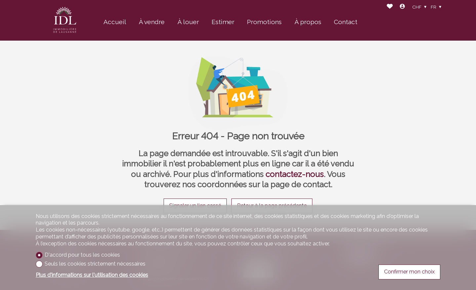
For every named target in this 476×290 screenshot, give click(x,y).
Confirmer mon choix (409, 272)
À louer (188, 21)
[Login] (402, 7)
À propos (308, 21)
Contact (345, 21)
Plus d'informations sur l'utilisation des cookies (92, 275)
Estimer (223, 21)
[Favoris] (390, 7)
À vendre (152, 21)
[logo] (65, 20)
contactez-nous (294, 174)
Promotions (264, 21)
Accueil (114, 21)
